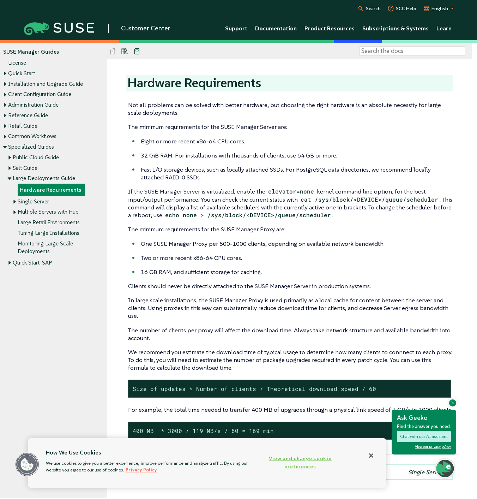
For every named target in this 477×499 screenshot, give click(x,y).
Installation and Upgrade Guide (45, 84)
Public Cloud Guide (36, 157)
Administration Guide (33, 104)
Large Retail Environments (49, 222)
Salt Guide (25, 168)
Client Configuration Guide (39, 94)
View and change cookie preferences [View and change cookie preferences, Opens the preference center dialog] (300, 462)
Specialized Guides (31, 146)
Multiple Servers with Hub (48, 212)
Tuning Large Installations (48, 233)
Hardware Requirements (50, 189)
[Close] (371, 455)
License (17, 63)
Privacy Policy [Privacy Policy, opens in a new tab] (141, 470)
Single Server (33, 201)
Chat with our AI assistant (424, 436)
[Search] (412, 51)
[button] (27, 464)
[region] (207, 463)
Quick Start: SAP (32, 262)
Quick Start (21, 73)
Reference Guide (28, 115)
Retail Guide (22, 126)
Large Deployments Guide (44, 178)
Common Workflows (32, 136)
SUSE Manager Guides (31, 51)
